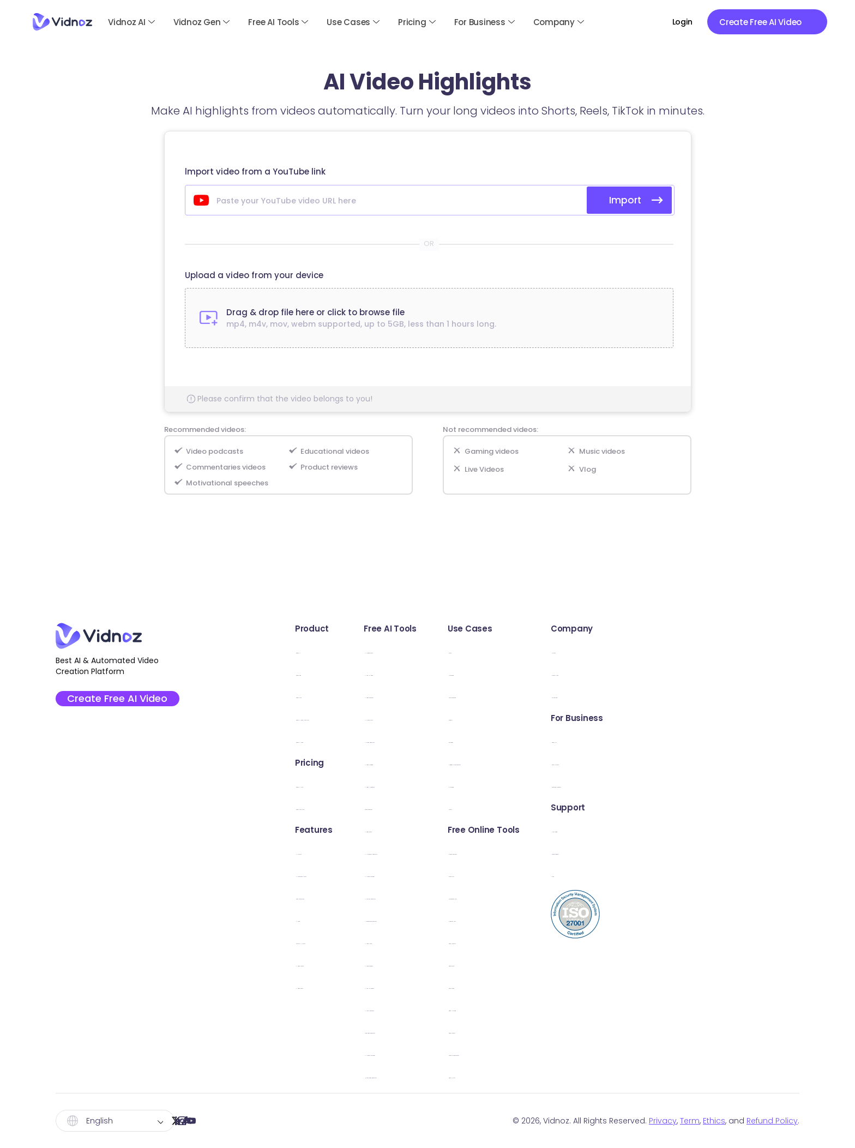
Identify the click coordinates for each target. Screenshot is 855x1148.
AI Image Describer (470, 1053)
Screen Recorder (599, 851)
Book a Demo (727, 762)
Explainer (582, 740)
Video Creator (594, 1030)
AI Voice (305, 918)
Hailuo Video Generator (481, 1075)
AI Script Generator (471, 740)
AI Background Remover (481, 918)
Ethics (714, 1120)
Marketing (585, 672)
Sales (575, 650)
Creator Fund (727, 672)
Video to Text (592, 1075)
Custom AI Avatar (325, 941)
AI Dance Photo (464, 717)
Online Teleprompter (607, 1053)
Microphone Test (600, 896)
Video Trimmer (594, 941)
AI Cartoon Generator (477, 896)
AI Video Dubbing (467, 762)
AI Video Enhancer (469, 695)
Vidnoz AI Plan (317, 784)
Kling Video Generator (478, 1030)
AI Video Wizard (320, 963)
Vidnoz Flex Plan (321, 807)
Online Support (730, 851)
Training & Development (615, 762)
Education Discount (740, 784)
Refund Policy (772, 1120)
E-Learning (586, 784)
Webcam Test (594, 918)
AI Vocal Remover (468, 1008)
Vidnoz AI (127, 22)
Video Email (588, 963)
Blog (708, 874)
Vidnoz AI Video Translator (343, 717)
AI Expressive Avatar (329, 874)
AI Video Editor (318, 985)
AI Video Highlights (470, 784)
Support (581, 717)
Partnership (723, 695)
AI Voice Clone (461, 941)
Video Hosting (594, 1008)
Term (690, 1120)
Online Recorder (465, 807)
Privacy (663, 1120)
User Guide (722, 829)
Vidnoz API (721, 740)
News (575, 807)
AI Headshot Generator (480, 851)
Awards (715, 650)
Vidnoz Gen (197, 22)
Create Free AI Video (122, 701)
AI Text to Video (464, 672)
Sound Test (588, 874)
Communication (599, 695)
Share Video (590, 985)
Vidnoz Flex (311, 695)
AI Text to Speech (467, 985)
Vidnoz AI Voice (320, 740)
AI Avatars (309, 851)
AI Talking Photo (464, 650)
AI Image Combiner (471, 874)
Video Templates (324, 896)
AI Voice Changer (468, 963)
